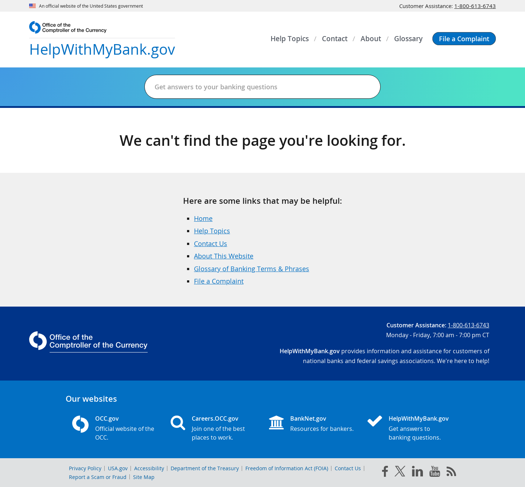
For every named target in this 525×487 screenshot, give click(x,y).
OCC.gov (107, 418)
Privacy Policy (85, 468)
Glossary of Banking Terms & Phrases (251, 268)
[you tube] (434, 473)
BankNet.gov (308, 418)
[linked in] (417, 472)
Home (203, 218)
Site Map (144, 477)
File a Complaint (219, 281)
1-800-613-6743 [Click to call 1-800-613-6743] (475, 5)
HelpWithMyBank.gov (419, 418)
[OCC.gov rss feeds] (451, 473)
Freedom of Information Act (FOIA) (286, 468)
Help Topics (212, 230)
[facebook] (385, 473)
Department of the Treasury (205, 468)
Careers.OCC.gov (215, 418)
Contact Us (210, 243)
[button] (464, 38)
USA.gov (118, 468)
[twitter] (399, 473)
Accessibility (149, 468)
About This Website (223, 256)
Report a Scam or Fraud (98, 477)
